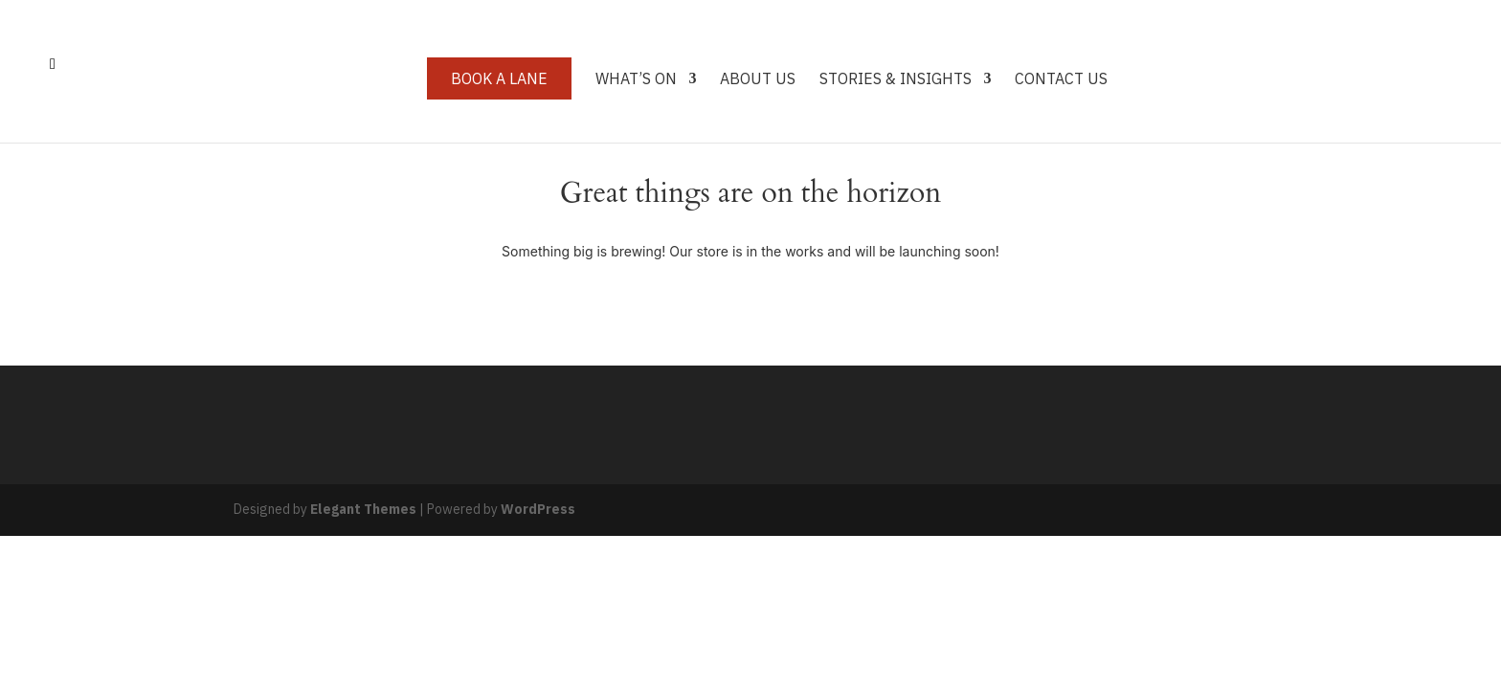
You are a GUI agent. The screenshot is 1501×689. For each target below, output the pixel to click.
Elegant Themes (363, 509)
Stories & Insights (895, 80)
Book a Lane (499, 78)
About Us (757, 80)
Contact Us (1061, 80)
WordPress (538, 509)
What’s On (636, 80)
